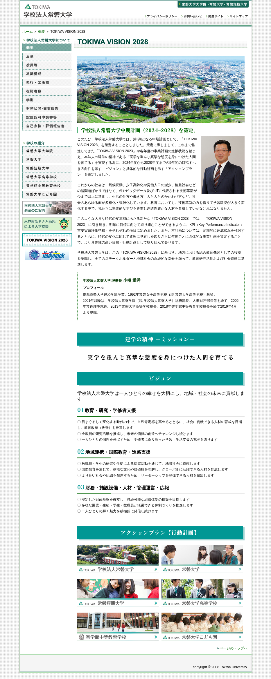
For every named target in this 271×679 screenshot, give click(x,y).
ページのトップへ (233, 648)
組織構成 (46, 73)
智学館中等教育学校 (46, 185)
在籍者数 (46, 91)
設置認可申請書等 (46, 117)
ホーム (27, 32)
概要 (41, 32)
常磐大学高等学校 (46, 177)
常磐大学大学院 (46, 150)
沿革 (46, 56)
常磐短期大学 (46, 168)
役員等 (46, 65)
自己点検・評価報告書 (46, 125)
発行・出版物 (46, 82)
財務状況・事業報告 (46, 108)
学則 (46, 99)
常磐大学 (46, 159)
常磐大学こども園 (46, 194)
